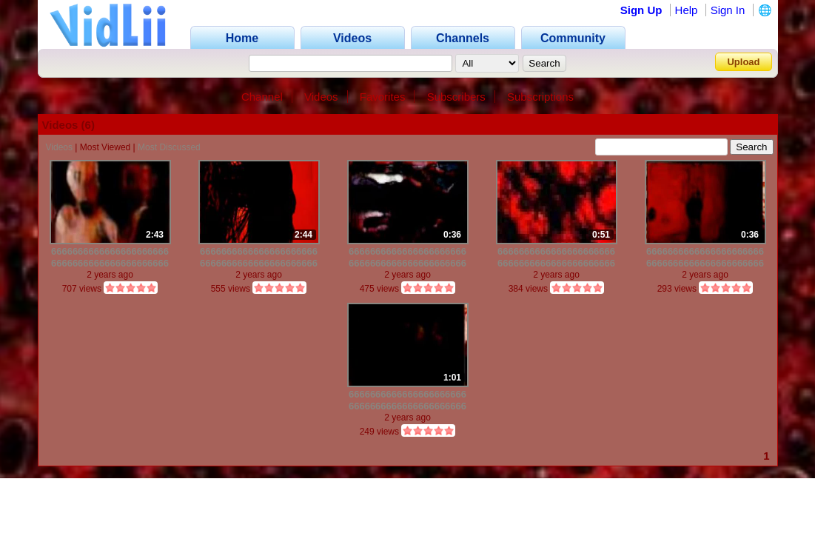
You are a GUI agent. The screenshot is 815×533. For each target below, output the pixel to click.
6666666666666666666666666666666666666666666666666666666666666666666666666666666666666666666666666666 (110, 257)
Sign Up (641, 10)
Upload (743, 61)
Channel (262, 96)
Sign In (728, 10)
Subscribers (456, 96)
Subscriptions (540, 96)
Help (686, 10)
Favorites (383, 96)
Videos (321, 96)
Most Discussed (169, 147)
